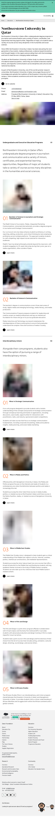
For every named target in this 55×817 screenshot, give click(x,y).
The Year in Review (7, 744)
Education (10, 20)
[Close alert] (52, 2)
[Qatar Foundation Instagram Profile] (14, 795)
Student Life (31, 733)
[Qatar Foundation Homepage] (4, 15)
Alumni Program (32, 742)
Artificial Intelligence (7, 773)
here (29, 2)
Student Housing (33, 738)
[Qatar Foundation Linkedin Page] (10, 795)
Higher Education (33, 731)
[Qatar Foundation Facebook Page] (7, 795)
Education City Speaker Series (36, 769)
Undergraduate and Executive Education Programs (23, 146)
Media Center (6, 735)
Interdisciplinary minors (12, 345)
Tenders (4, 746)
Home (2, 20)
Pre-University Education (35, 729)
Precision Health (6, 775)
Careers (4, 740)
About (4, 727)
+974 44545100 (16, 89)
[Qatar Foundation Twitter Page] (4, 795)
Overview (30, 727)
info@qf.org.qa (10, 788)
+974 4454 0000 (9, 790)
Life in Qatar (31, 767)
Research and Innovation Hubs (10, 769)
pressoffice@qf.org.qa (8, 756)
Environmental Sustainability (10, 771)
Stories (4, 731)
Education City (6, 729)
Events (4, 733)
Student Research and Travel (36, 740)
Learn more (10, 257)
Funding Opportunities (34, 735)
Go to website (10, 84)
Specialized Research (8, 767)
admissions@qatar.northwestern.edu (24, 91)
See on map (15, 98)
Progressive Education (34, 744)
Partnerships (5, 738)
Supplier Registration (8, 748)
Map (3, 742)
